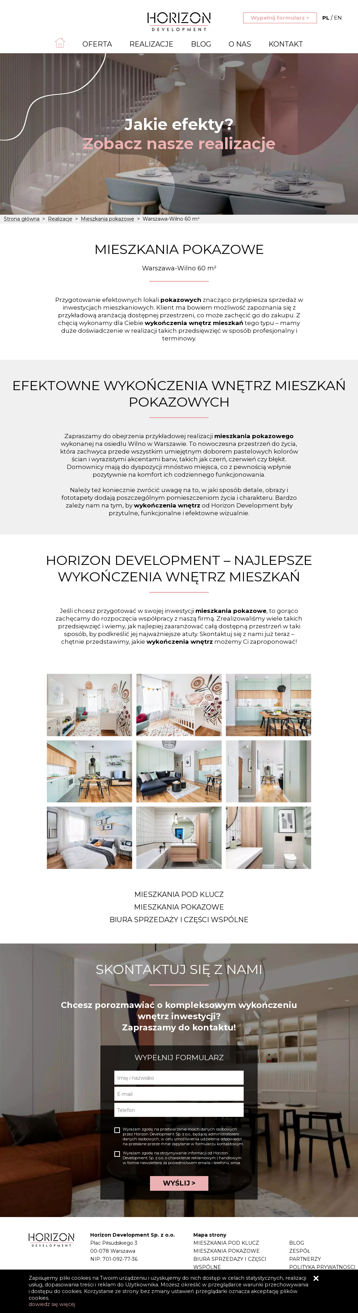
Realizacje (151, 44)
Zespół (299, 1251)
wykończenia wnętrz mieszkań (194, 322)
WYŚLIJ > (179, 1183)
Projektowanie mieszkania (233, 1275)
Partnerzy (305, 1259)
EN (332, 17)
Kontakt (285, 44)
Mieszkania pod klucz (179, 894)
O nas (240, 44)
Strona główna (22, 219)
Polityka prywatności (322, 1267)
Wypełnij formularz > (280, 17)
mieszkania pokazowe (230, 610)
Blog (201, 44)
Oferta (97, 44)
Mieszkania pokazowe (107, 219)
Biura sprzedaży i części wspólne (179, 919)
